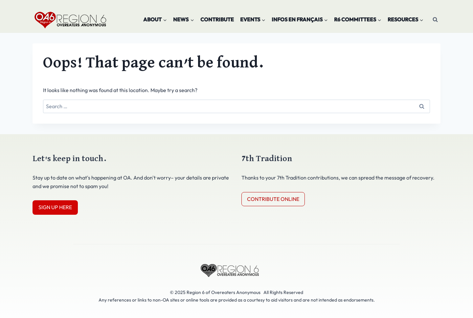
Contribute (217, 19)
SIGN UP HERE (55, 207)
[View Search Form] (435, 19)
